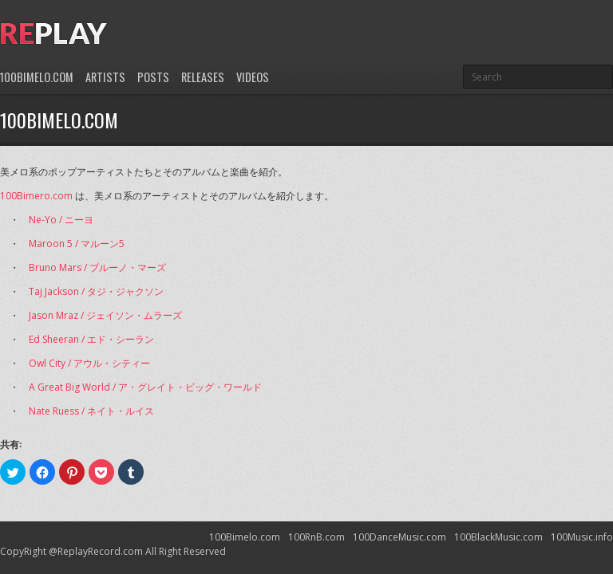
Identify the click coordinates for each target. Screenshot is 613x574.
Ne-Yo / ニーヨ (61, 219)
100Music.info (582, 537)
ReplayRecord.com (100, 551)
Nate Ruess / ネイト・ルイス (91, 411)
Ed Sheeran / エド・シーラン (91, 339)
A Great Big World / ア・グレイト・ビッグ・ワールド (145, 387)
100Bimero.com (36, 195)
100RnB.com (316, 537)
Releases (202, 77)
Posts (153, 77)
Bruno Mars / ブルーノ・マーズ (97, 267)
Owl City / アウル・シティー (89, 363)
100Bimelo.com (36, 77)
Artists (105, 77)
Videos (252, 77)
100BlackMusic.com (498, 537)
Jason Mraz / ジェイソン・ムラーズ (105, 315)
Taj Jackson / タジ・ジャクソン (96, 291)
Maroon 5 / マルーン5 (77, 243)
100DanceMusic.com (399, 537)
